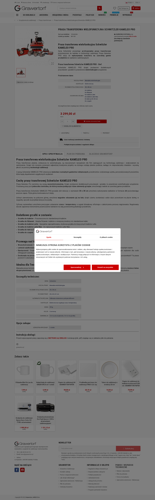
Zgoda (48, 225)
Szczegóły (77, 225)
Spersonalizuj (77, 255)
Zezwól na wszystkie (105, 255)
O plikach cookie (106, 225)
